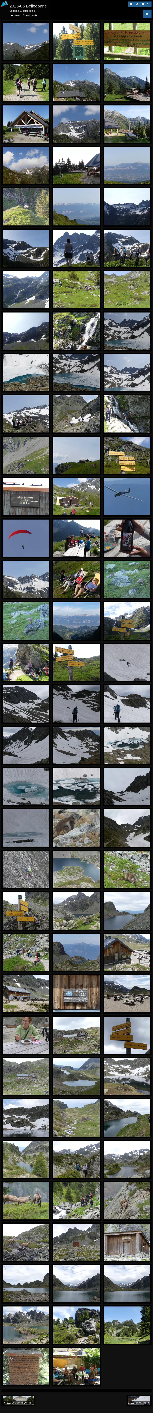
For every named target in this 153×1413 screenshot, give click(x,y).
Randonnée (31, 16)
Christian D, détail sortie (22, 11)
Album (17, 16)
